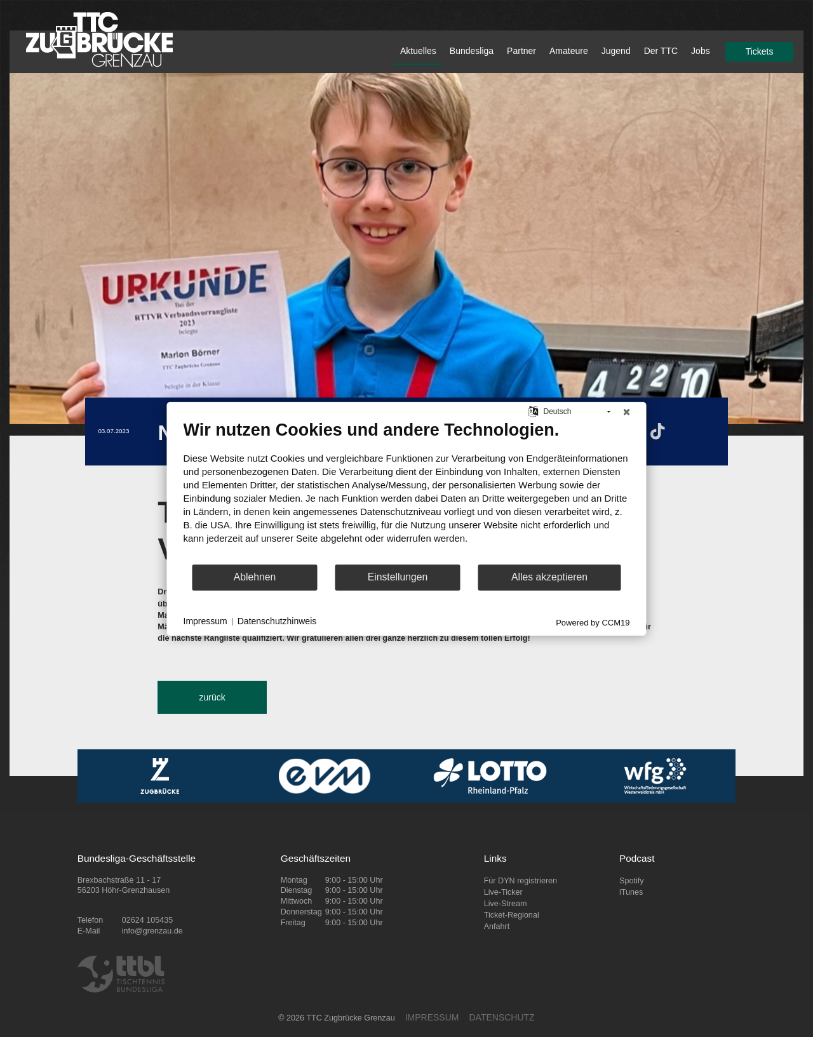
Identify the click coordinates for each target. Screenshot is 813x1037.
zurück (212, 697)
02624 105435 (147, 920)
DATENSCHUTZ (501, 1017)
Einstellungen (398, 577)
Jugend (616, 51)
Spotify (631, 880)
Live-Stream (505, 903)
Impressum (205, 621)
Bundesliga (472, 51)
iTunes (631, 892)
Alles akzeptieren (549, 577)
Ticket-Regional (511, 915)
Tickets (760, 51)
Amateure (568, 51)
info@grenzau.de (152, 931)
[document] (407, 491)
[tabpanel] (406, 248)
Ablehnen (255, 577)
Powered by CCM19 (592, 622)
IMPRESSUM (432, 1017)
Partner (521, 51)
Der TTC (661, 51)
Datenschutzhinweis (277, 621)
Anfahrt (497, 926)
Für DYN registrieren (520, 880)
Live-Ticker (503, 892)
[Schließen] (626, 411)
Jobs (700, 51)
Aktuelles (418, 51)
